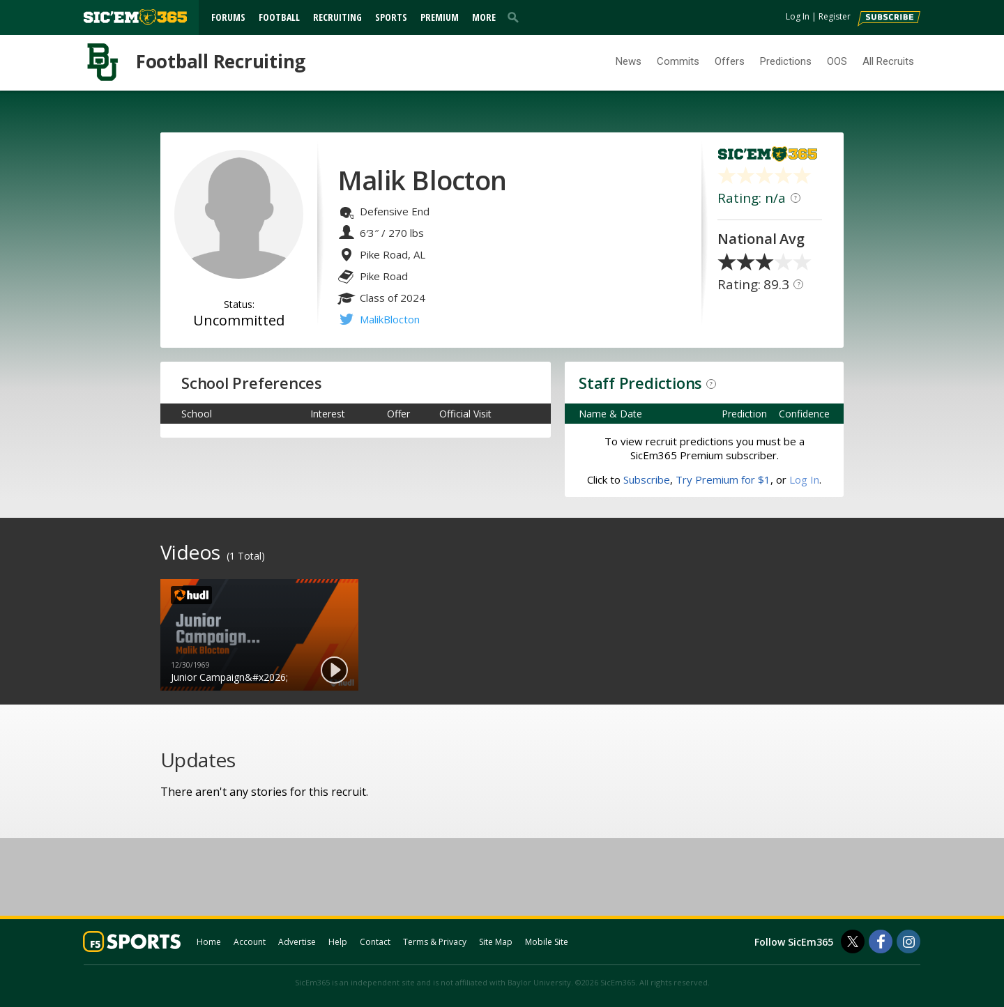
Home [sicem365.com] (209, 942)
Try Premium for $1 (723, 479)
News (628, 61)
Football (279, 17)
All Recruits (888, 61)
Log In (797, 16)
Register (835, 16)
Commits (678, 61)
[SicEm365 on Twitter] (853, 941)
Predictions (786, 61)
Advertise (297, 942)
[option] (259, 635)
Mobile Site (546, 942)
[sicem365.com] (135, 17)
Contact (375, 942)
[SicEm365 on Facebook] (880, 941)
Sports (391, 17)
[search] (516, 17)
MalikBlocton (390, 319)
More (484, 17)
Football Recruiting (220, 61)
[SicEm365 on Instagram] (908, 941)
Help (337, 942)
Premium (439, 17)
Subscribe (646, 479)
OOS (837, 61)
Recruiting (337, 17)
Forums (228, 17)
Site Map (495, 942)
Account (250, 942)
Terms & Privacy (434, 942)
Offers (730, 61)
